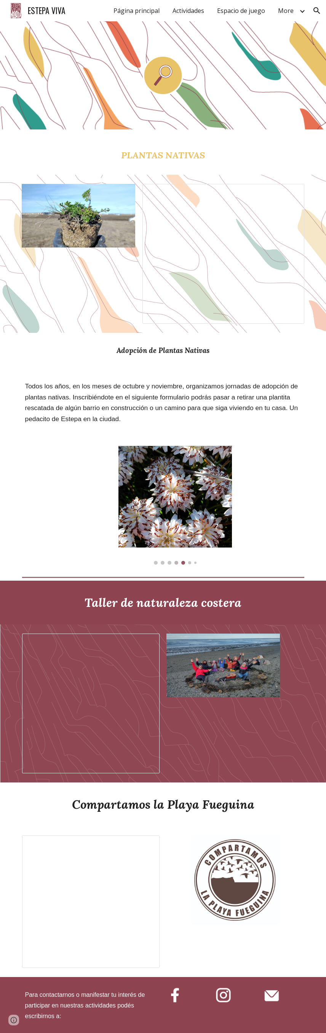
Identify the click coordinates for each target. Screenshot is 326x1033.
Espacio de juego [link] (241, 10)
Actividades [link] (188, 10)
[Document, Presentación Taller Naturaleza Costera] (91, 703)
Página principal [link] (136, 10)
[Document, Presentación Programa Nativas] (223, 254)
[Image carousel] (175, 505)
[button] (317, 11)
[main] (163, 152)
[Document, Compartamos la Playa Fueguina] (91, 901)
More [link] (286, 10)
